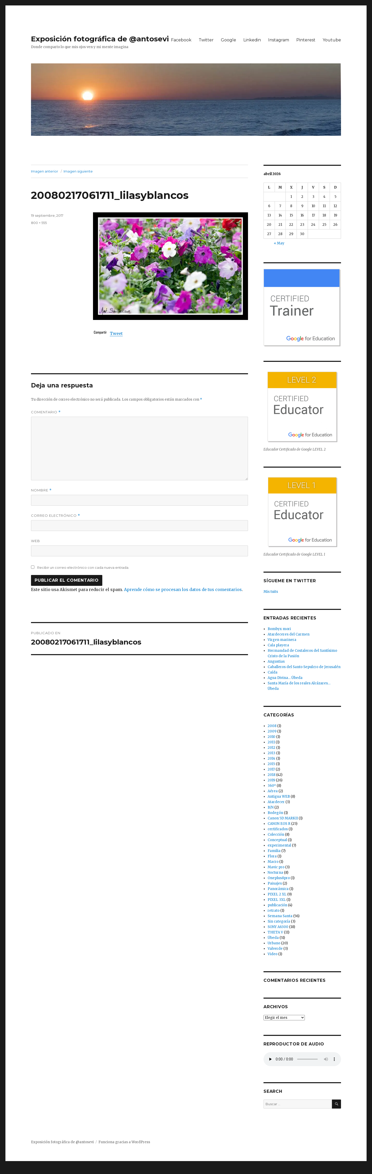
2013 (271, 753)
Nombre (41, 490)
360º (272, 785)
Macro (273, 861)
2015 (271, 764)
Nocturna (275, 872)
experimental (279, 845)
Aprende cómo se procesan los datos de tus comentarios (183, 589)
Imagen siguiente (78, 171)
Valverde (275, 948)
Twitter (206, 40)
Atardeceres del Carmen (288, 634)
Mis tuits (271, 591)
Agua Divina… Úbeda (285, 678)
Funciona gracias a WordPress (124, 1142)
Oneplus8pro (279, 878)
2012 (271, 747)
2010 (271, 737)
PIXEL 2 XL (277, 894)
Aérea (273, 791)
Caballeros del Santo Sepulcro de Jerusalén (304, 667)
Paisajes (275, 883)
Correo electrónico (55, 515)
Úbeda (273, 938)
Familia (274, 851)
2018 (271, 775)
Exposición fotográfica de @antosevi (100, 38)
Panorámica (278, 889)
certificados (278, 829)
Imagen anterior (44, 171)
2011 (271, 742)
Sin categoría (279, 921)
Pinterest (305, 40)
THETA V (275, 932)
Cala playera (278, 645)
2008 (272, 726)
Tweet (116, 333)
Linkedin (252, 40)
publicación (277, 905)
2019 (271, 780)
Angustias (276, 661)
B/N (271, 807)
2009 (272, 731)
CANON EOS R (279, 823)
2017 (271, 769)
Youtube (332, 40)
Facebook (181, 40)
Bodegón (275, 813)
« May (279, 243)
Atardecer (276, 802)
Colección (276, 834)
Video (272, 954)
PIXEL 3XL (277, 900)
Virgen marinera (282, 640)
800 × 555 (39, 223)
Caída (272, 672)
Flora (272, 856)
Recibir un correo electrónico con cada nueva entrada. (83, 567)
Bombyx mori (279, 629)
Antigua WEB (279, 796)
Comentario (46, 412)
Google (228, 40)
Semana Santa (280, 916)
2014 (271, 758)
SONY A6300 (278, 927)
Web (35, 541)
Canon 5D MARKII (283, 818)
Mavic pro (276, 867)
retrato (274, 910)
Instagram (278, 40)
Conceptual (277, 840)
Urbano (274, 943)
